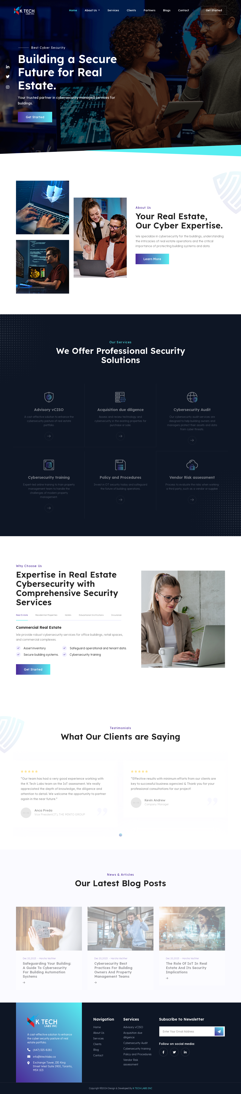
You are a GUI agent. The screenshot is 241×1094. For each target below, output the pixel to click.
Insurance (116, 615)
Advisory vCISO (133, 1027)
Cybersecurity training (137, 1048)
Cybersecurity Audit (135, 1043)
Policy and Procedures (137, 1054)
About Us (98, 1033)
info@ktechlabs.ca (44, 1056)
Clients (131, 10)
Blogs (166, 10)
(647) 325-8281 (42, 1050)
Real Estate (22, 615)
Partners (149, 10)
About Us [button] (91, 10)
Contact (183, 10)
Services (113, 10)
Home (73, 10)
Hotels (68, 615)
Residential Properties (46, 615)
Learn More (152, 259)
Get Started (214, 10)
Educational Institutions (91, 615)
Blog (96, 1049)
